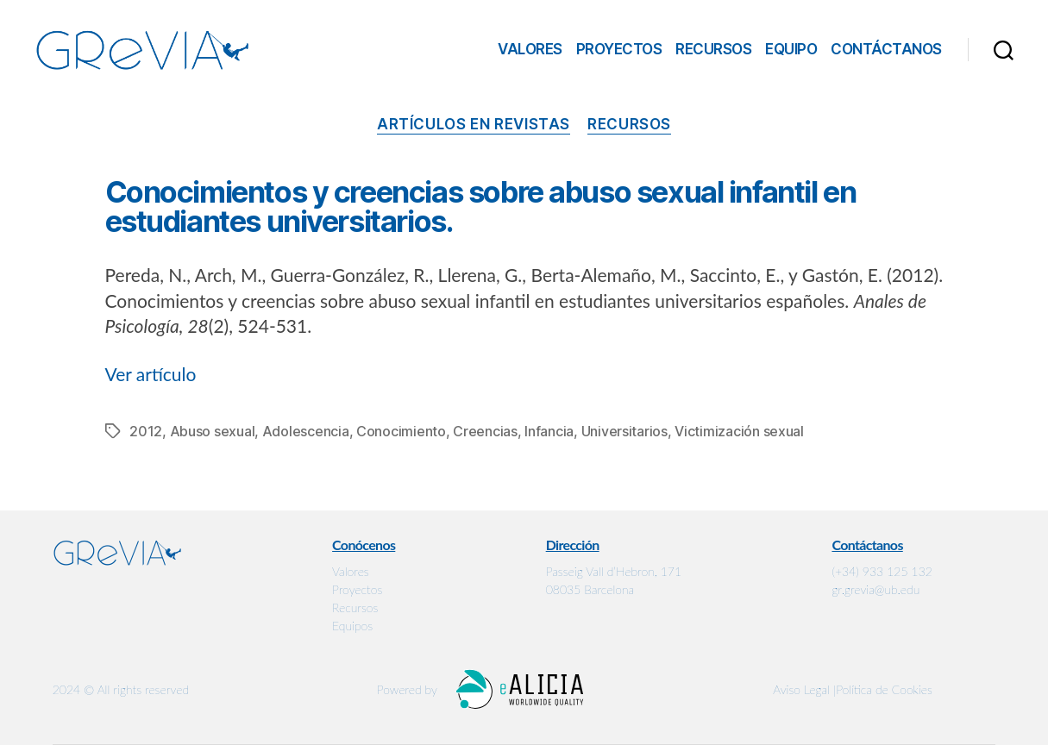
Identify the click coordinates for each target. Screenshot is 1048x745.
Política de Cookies (884, 689)
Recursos (713, 49)
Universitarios (624, 431)
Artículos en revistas (473, 124)
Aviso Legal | (804, 689)
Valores (530, 49)
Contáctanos (886, 49)
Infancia (549, 431)
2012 (145, 431)
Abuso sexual (212, 431)
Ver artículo (151, 374)
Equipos (352, 625)
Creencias (485, 431)
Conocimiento (401, 431)
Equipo (791, 49)
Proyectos (619, 49)
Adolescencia (305, 431)
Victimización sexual (739, 431)
